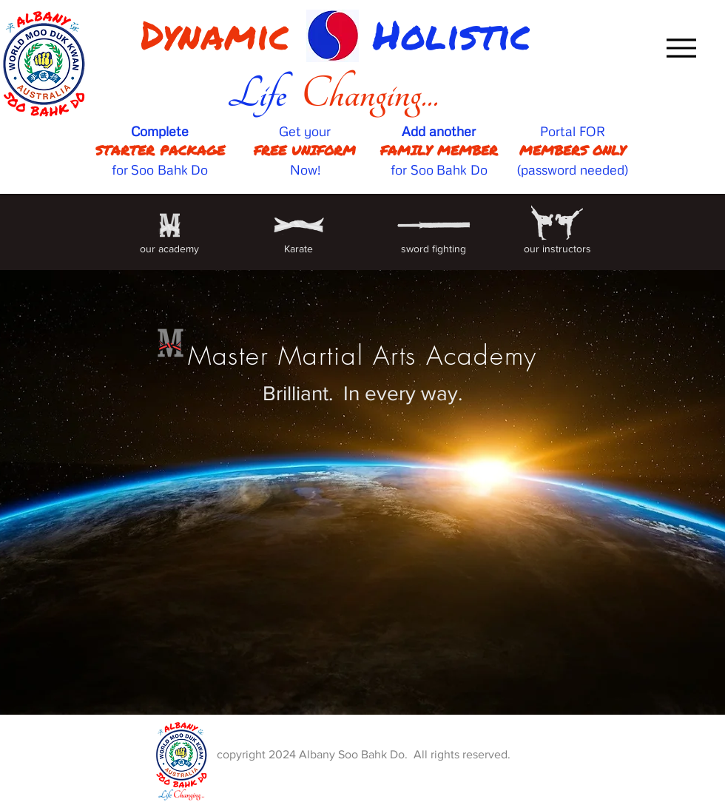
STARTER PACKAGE (160, 150)
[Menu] (681, 47)
